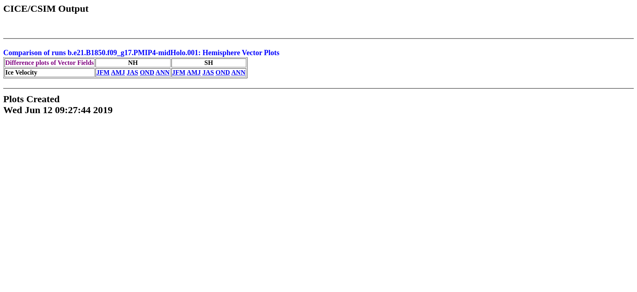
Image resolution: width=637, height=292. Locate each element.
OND (147, 72)
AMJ (118, 72)
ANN (163, 72)
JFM (103, 72)
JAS (132, 72)
